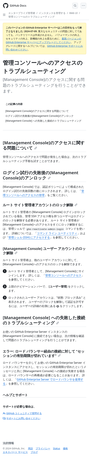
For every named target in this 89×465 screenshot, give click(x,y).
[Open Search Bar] (75, 5)
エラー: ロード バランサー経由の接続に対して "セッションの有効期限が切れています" (43, 353)
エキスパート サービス (15, 452)
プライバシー (43, 448)
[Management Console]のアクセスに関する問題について (44, 145)
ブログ (34, 452)
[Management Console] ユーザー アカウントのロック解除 (44, 250)
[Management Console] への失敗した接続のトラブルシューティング (44, 320)
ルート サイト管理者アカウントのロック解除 (40, 205)
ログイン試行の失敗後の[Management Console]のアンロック (40, 175)
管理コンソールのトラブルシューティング (31, 16)
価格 (65, 448)
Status (56, 448)
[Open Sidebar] (4, 15)
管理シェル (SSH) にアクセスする (29, 237)
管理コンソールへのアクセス (63, 275)
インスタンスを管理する (52, 13)
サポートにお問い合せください (21, 418)
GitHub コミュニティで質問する (22, 413)
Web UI (73, 13)
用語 (30, 448)
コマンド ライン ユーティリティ (57, 233)
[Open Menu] (83, 5)
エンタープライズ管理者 (21, 13)
